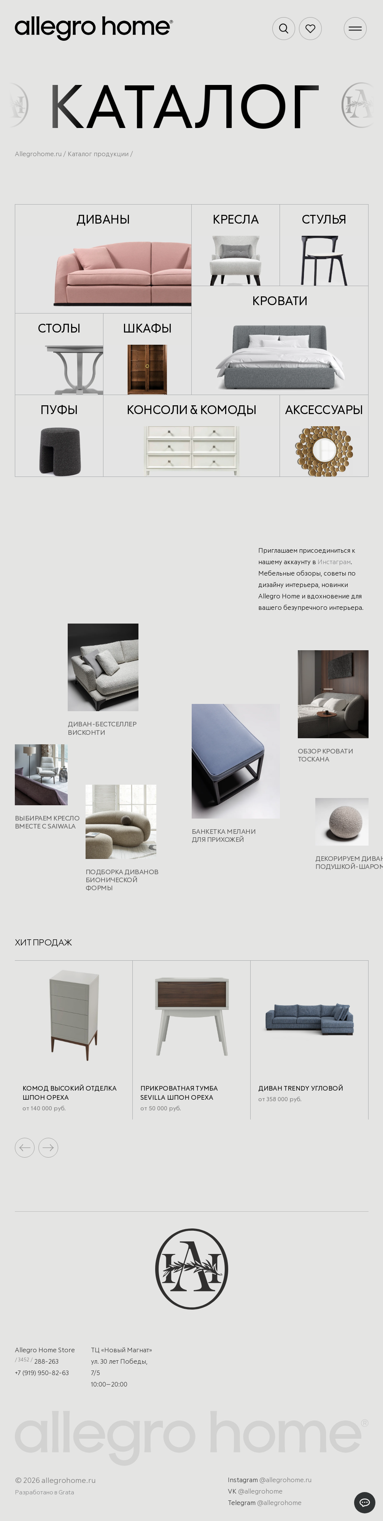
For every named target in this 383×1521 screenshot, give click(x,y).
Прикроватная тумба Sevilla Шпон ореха (179, 1093)
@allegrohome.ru (285, 1480)
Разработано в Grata (44, 1492)
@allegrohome (260, 1492)
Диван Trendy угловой (300, 1089)
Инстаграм (334, 562)
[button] (48, 1148)
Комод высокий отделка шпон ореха (69, 1093)
